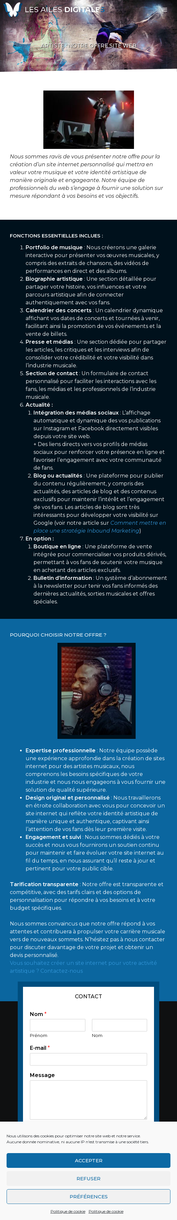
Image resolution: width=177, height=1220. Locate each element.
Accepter (88, 1160)
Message (42, 1075)
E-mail (40, 1048)
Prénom (38, 1035)
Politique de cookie (68, 1211)
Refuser (88, 1178)
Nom (38, 1014)
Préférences (89, 1196)
